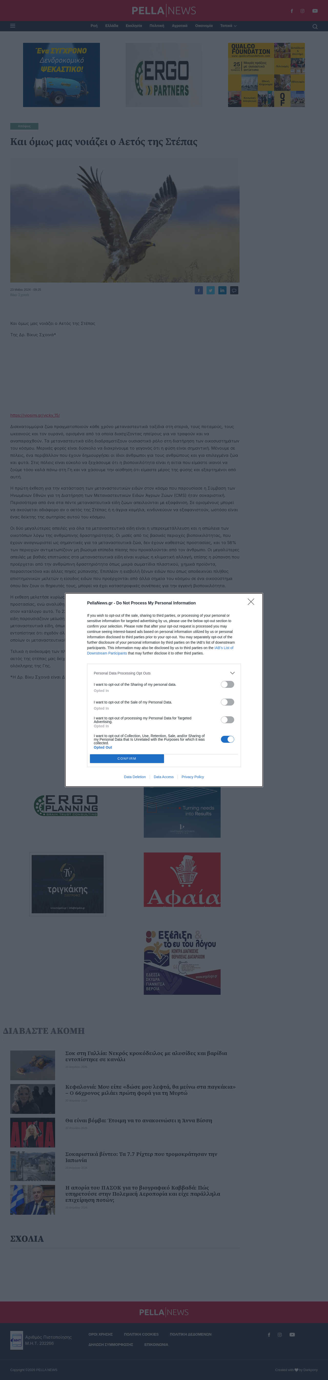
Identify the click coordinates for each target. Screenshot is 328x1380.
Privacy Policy (193, 777)
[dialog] (164, 690)
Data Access (164, 777)
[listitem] (164, 673)
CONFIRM (127, 759)
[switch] (227, 684)
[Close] (253, 603)
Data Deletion (135, 777)
